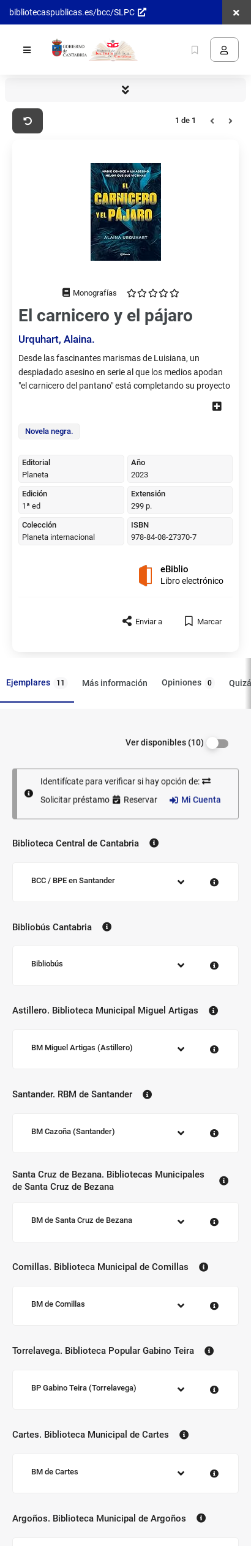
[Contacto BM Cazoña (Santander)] (215, 1132)
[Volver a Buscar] (27, 121)
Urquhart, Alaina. (56, 339)
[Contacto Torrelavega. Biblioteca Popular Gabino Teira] (209, 1351)
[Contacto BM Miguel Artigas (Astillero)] (215, 1048)
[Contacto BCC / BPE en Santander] (215, 881)
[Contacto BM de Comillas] (215, 1304)
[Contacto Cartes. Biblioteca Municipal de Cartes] (184, 1434)
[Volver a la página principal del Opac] (93, 50)
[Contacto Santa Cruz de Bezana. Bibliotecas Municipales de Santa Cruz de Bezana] (224, 1181)
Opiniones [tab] (188, 683)
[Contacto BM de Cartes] (215, 1472)
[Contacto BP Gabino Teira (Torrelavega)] (215, 1388)
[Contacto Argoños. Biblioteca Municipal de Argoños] (201, 1518)
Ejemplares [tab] (37, 683)
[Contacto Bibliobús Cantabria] (107, 927)
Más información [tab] (115, 682)
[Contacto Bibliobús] (215, 964)
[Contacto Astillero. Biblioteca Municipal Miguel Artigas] (213, 1011)
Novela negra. (49, 431)
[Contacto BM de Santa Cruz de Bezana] (215, 1221)
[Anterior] (212, 121)
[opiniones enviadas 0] (153, 292)
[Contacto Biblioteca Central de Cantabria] (154, 843)
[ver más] (217, 405)
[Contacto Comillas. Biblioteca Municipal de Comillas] (204, 1267)
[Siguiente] (230, 121)
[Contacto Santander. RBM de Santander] (147, 1094)
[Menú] (27, 49)
